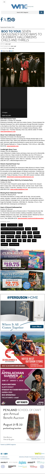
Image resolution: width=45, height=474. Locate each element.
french (14, 240)
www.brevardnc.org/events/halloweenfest (31, 218)
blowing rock (10, 236)
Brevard (18, 236)
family (29, 232)
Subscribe (34, 458)
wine (24, 232)
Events (30, 236)
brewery (35, 228)
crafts (3, 240)
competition (37, 236)
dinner (8, 240)
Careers (42, 456)
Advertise (21, 456)
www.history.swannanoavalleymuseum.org (20, 177)
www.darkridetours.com (8, 131)
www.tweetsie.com (13, 146)
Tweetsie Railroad (14, 244)
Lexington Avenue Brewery (8, 232)
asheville (28, 228)
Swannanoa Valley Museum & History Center (12, 228)
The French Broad (12, 225)
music (3, 236)
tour (24, 240)
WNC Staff (7, 44)
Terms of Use (41, 458)
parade (24, 236)
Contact (37, 456)
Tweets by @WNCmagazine (8, 444)
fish (20, 240)
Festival (3, 225)
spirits (34, 240)
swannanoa (4, 244)
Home (20, 225)
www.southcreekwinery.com (19, 189)
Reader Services (29, 456)
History (18, 232)
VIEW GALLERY (6, 115)
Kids (29, 240)
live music (36, 232)
